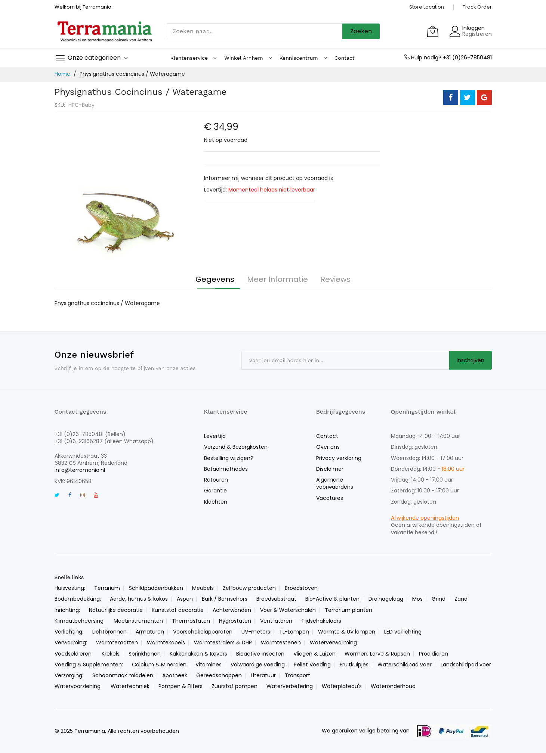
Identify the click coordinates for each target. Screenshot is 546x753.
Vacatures (329, 498)
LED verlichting (403, 631)
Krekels (111, 653)
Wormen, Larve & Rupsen (377, 653)
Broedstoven (301, 588)
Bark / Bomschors (224, 599)
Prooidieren (433, 653)
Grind (438, 599)
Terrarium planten (348, 610)
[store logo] (105, 31)
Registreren (477, 34)
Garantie (215, 490)
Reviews (336, 279)
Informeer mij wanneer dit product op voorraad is (268, 178)
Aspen (185, 599)
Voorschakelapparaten (202, 631)
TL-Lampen (294, 631)
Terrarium (107, 588)
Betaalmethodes (226, 469)
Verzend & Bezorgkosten (236, 447)
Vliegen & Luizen (314, 653)
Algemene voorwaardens (334, 483)
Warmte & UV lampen (346, 631)
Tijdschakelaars (321, 621)
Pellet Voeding (312, 664)
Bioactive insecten (260, 653)
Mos (417, 599)
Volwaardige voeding (258, 664)
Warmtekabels (166, 642)
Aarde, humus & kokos (139, 599)
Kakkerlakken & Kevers (198, 653)
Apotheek (174, 675)
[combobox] (254, 31)
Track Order (477, 6)
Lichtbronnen (109, 631)
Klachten (215, 501)
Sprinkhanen (145, 653)
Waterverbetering (289, 686)
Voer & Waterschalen (288, 610)
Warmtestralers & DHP (223, 642)
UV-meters (255, 631)
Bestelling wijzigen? (228, 458)
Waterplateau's (342, 686)
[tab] (215, 279)
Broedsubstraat (276, 599)
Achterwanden (232, 610)
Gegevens (214, 279)
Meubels (203, 588)
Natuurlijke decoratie (116, 610)
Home (62, 74)
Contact (327, 436)
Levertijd (215, 436)
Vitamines (208, 664)
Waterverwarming (333, 642)
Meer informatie (277, 279)
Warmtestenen (281, 642)
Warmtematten (117, 642)
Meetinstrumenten (138, 621)
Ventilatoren (276, 621)
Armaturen (150, 631)
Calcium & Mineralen (159, 664)
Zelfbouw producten (249, 588)
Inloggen (473, 28)
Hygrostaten (235, 621)
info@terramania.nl (80, 470)
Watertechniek (130, 686)
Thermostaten (191, 621)
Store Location (426, 6)
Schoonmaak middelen (122, 675)
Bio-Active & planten (332, 599)
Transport (297, 675)
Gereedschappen (219, 675)
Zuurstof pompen (234, 686)
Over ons (328, 447)
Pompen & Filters (180, 686)
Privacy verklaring (338, 458)
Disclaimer (329, 469)
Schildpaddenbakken (156, 588)
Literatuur (263, 675)
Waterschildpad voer (404, 664)
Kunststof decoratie (178, 610)
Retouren (216, 479)
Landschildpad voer (466, 664)
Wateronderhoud (393, 686)
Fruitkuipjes (354, 664)
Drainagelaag (385, 599)
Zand (461, 599)
